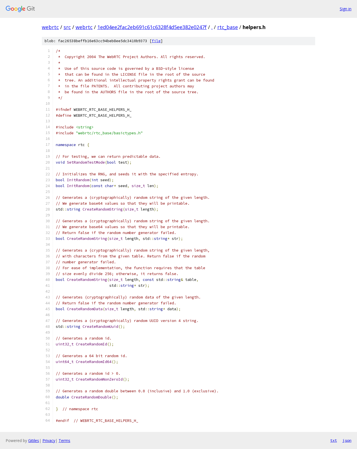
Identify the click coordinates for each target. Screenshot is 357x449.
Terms (64, 440)
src (67, 27)
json (346, 440)
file (156, 41)
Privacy (48, 440)
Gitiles (33, 440)
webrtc (50, 27)
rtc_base (227, 27)
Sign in (345, 8)
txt (333, 440)
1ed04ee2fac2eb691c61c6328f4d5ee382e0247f (152, 27)
